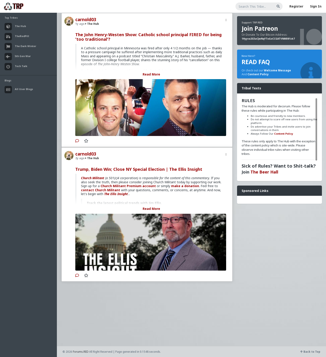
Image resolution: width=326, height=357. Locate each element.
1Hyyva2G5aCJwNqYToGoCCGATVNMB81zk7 (268, 38)
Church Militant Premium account (128, 186)
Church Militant (92, 178)
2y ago (80, 158)
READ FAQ (256, 62)
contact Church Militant (100, 190)
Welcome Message (277, 70)
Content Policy (258, 74)
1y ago (80, 24)
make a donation (185, 186)
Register (296, 6)
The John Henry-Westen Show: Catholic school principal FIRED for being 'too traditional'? (148, 37)
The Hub (92, 24)
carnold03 (85, 20)
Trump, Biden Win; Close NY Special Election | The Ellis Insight (138, 169)
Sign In (315, 6)
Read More (151, 74)
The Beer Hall (264, 172)
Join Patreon (260, 28)
